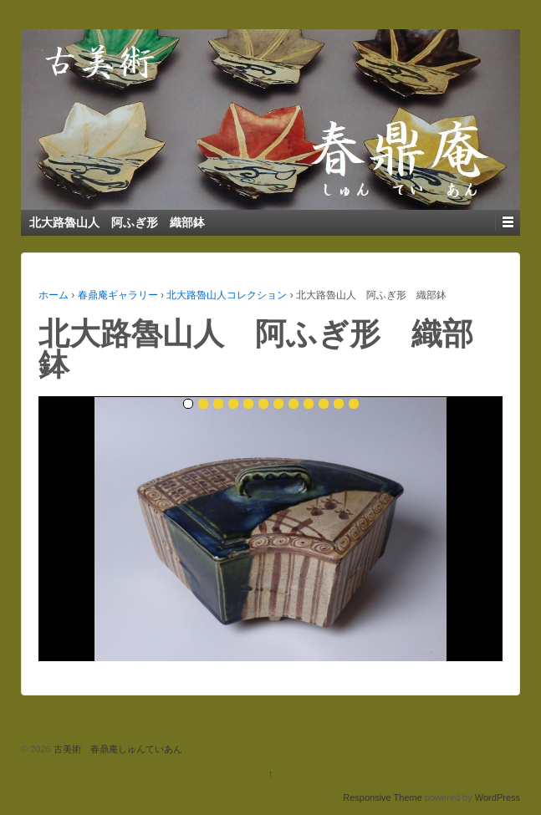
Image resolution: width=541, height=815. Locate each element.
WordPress (497, 797)
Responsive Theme (382, 797)
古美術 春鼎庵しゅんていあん (116, 749)
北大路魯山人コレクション (226, 295)
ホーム (53, 295)
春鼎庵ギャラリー (118, 295)
